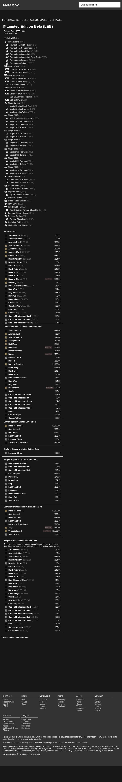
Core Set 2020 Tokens (22, 82)
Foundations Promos (22, 60)
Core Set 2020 (17, 75)
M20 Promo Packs (21, 85)
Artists (5, 726)
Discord (98, 704)
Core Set (13, 33)
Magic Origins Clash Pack (23, 106)
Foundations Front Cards (24, 51)
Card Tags (25, 726)
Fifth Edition (16, 204)
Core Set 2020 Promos (23, 78)
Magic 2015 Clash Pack (22, 124)
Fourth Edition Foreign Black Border (28, 210)
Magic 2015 (15, 115)
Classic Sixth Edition (19, 201)
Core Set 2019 (17, 88)
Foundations (16, 42)
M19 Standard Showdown (24, 97)
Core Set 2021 (17, 66)
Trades (79, 706)
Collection (80, 700)
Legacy (43, 706)
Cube (23, 704)
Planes (6, 730)
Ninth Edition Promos (22, 189)
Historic (61, 702)
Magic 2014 (15, 130)
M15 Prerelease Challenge (24, 118)
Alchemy (61, 700)
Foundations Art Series (23, 45)
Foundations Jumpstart (22, 54)
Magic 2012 (15, 149)
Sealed (24, 702)
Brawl (5, 704)
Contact (98, 702)
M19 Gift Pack (18, 100)
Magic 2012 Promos (21, 152)
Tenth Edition (16, 176)
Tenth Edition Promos (22, 179)
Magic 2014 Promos (21, 134)
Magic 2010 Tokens (21, 173)
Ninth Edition (16, 185)
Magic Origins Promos (22, 109)
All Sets (6, 719)
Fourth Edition (17, 207)
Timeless (61, 704)
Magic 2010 (15, 167)
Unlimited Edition (18, 222)
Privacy (98, 708)
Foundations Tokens (22, 63)
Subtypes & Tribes (10, 728)
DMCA (97, 710)
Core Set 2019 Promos (23, 91)
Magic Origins (16, 103)
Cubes (79, 704)
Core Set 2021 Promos (23, 69)
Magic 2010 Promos (21, 170)
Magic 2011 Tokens (21, 164)
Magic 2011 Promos (21, 161)
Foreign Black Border (22, 219)
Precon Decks (9, 702)
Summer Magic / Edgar (21, 213)
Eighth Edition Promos (23, 195)
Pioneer (43, 702)
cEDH (5, 706)
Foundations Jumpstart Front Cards (28, 57)
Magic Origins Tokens (22, 112)
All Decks (25, 722)
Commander (8, 700)
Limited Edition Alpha (20, 225)
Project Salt (26, 719)
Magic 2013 (15, 140)
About (97, 700)
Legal (97, 706)
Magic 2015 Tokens (21, 127)
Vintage (43, 708)
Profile (79, 710)
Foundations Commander (23, 48)
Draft (23, 700)
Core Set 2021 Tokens (22, 72)
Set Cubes (25, 728)
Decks (78, 702)
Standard (43, 700)
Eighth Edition (17, 192)
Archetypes (26, 724)
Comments (80, 708)
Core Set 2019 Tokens (22, 94)
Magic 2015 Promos (21, 121)
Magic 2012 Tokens (21, 155)
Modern (43, 704)
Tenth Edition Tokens (22, 182)
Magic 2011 (15, 158)
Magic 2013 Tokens (21, 146)
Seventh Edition (17, 198)
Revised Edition (17, 216)
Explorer (61, 706)
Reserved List (8, 724)
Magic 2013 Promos (21, 143)
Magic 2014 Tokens (21, 137)
